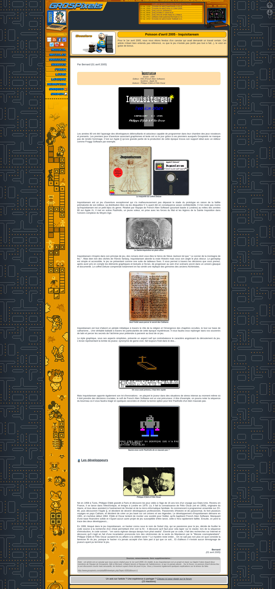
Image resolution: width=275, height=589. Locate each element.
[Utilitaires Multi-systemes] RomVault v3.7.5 (167, 17)
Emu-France (186, 4)
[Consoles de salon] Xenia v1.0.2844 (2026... (167, 8)
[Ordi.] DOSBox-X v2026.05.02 (162, 13)
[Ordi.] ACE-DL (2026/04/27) (162, 10)
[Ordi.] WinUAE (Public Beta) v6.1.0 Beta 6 (167, 15)
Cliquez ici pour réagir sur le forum (174, 578)
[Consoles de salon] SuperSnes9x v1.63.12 (167, 6)
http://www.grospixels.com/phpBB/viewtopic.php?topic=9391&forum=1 (108, 570)
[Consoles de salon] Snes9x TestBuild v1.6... (167, 19)
